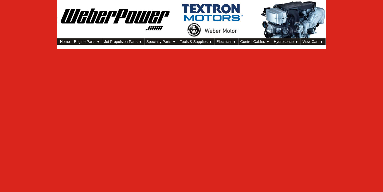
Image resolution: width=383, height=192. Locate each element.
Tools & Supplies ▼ (196, 41)
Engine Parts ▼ (87, 41)
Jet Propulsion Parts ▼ (123, 41)
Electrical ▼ (226, 41)
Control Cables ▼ (255, 41)
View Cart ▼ (312, 41)
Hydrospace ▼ (286, 41)
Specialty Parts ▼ (161, 41)
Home (64, 41)
